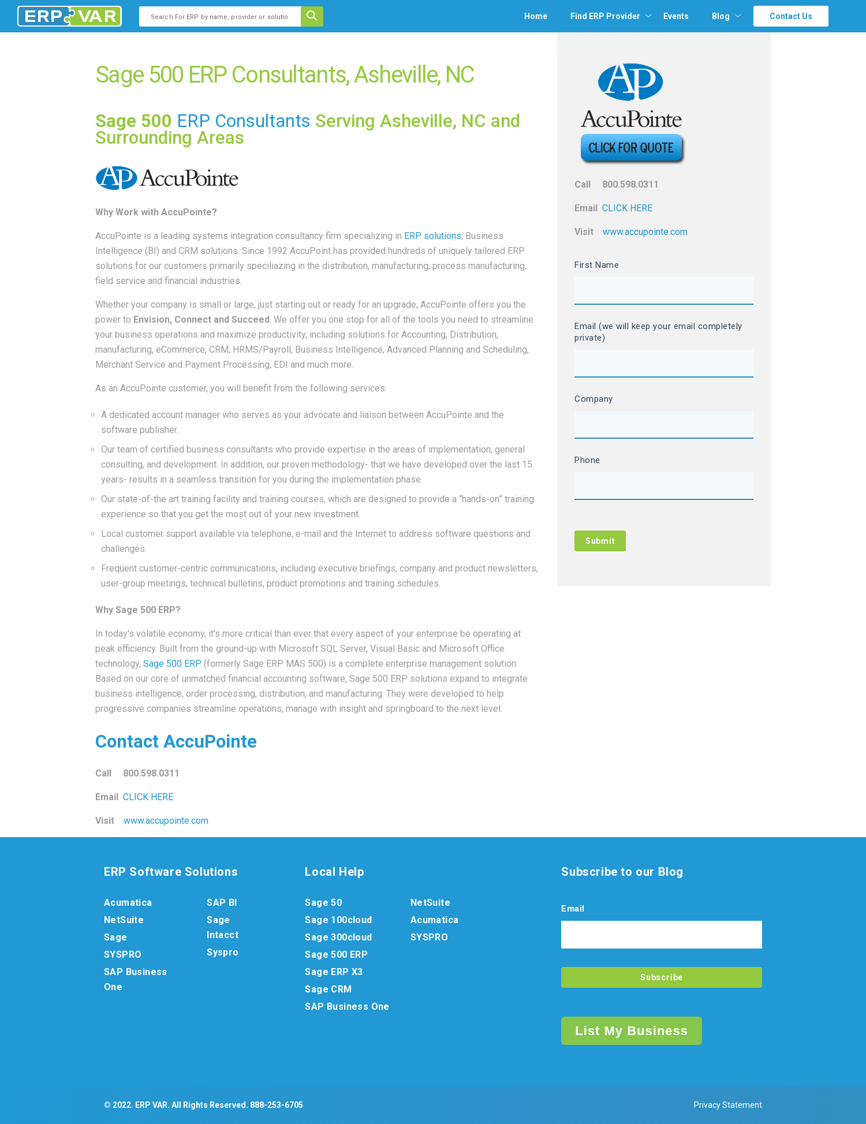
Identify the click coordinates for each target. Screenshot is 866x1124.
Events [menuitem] (676, 16)
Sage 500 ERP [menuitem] (336, 954)
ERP (196, 121)
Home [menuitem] (535, 16)
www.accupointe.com (166, 820)
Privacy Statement (728, 1105)
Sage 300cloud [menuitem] (338, 937)
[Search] (315, 16)
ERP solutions (432, 235)
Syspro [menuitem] (222, 952)
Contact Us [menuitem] (791, 16)
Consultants (263, 121)
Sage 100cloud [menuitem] (338, 919)
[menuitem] (605, 16)
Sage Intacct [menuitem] (222, 927)
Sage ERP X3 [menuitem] (334, 971)
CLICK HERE (148, 796)
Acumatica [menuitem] (128, 902)
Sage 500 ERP (172, 663)
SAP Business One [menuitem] (135, 979)
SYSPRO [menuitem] (122, 954)
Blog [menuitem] (721, 16)
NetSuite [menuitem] (124, 919)
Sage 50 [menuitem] (323, 902)
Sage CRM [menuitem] (328, 989)
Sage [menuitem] (116, 937)
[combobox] (223, 16)
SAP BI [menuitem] (222, 902)
